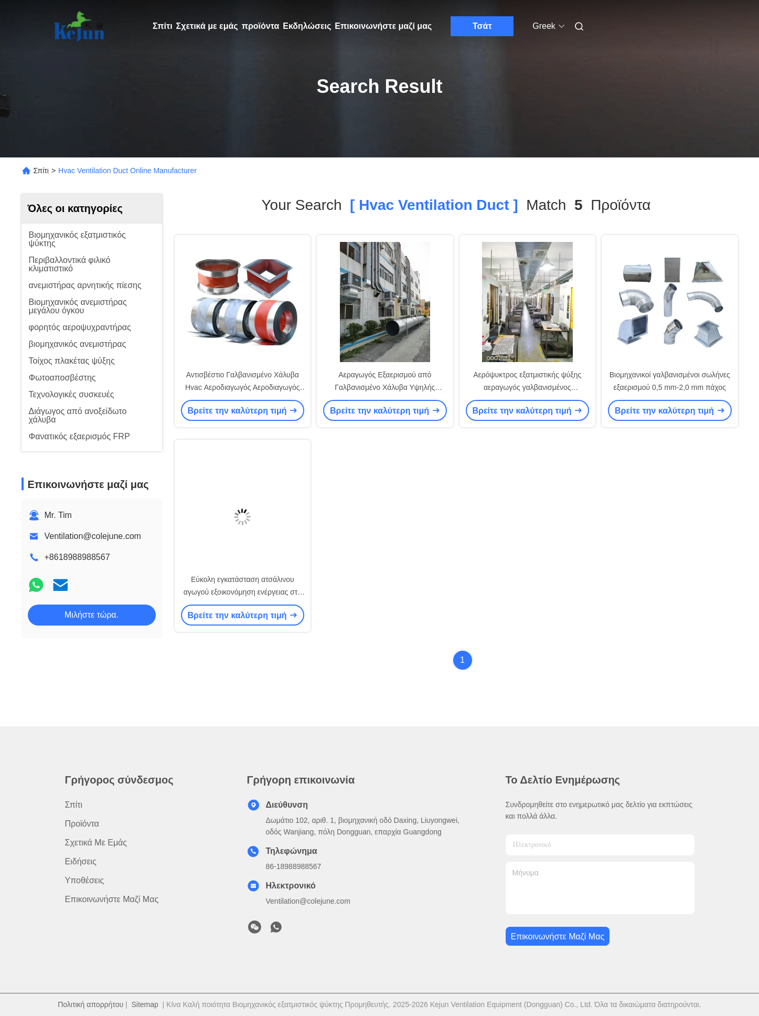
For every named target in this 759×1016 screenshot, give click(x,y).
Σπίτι (163, 26)
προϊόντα (261, 26)
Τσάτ (482, 26)
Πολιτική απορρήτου (90, 1004)
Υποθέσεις (84, 880)
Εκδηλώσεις (307, 26)
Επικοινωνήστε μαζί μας (383, 26)
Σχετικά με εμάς (207, 26)
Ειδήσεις (81, 861)
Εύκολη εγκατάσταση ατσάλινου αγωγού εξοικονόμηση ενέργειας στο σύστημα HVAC (243, 592)
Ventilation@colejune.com (93, 536)
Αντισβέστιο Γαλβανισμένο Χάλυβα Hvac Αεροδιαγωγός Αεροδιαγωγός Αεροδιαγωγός (242, 387)
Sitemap (144, 1004)
